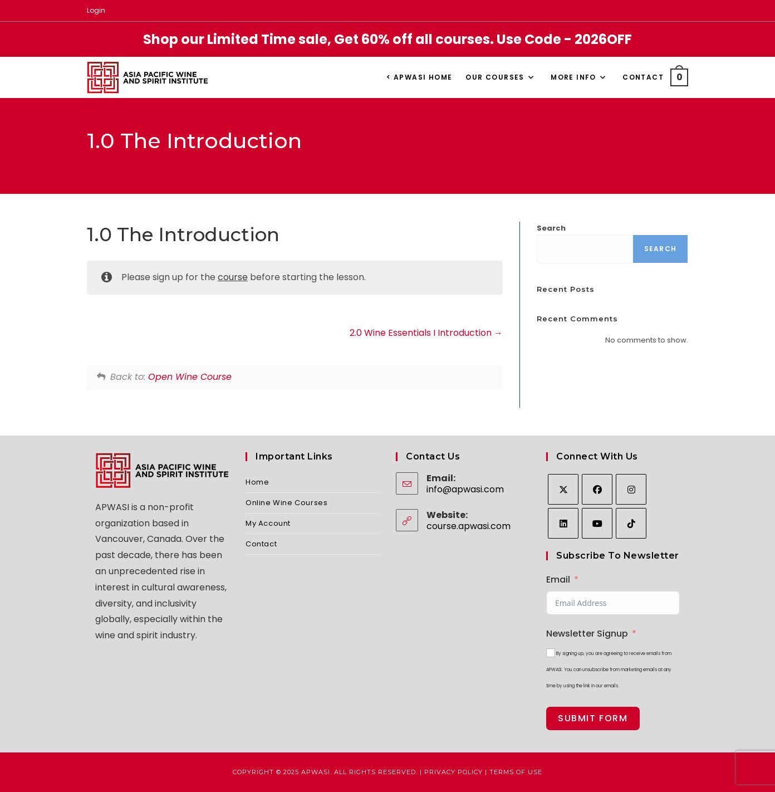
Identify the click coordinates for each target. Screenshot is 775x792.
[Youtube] (597, 523)
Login (96, 10)
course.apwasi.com (468, 526)
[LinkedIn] (563, 523)
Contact (261, 544)
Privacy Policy (453, 772)
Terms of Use (515, 772)
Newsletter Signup (587, 633)
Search (551, 228)
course (233, 277)
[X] (563, 489)
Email (558, 579)
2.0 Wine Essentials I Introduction (426, 332)
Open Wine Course (190, 376)
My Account (268, 523)
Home (257, 482)
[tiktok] (631, 523)
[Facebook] (597, 489)
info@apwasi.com (465, 489)
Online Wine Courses (286, 502)
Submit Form (593, 718)
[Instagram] (631, 489)
